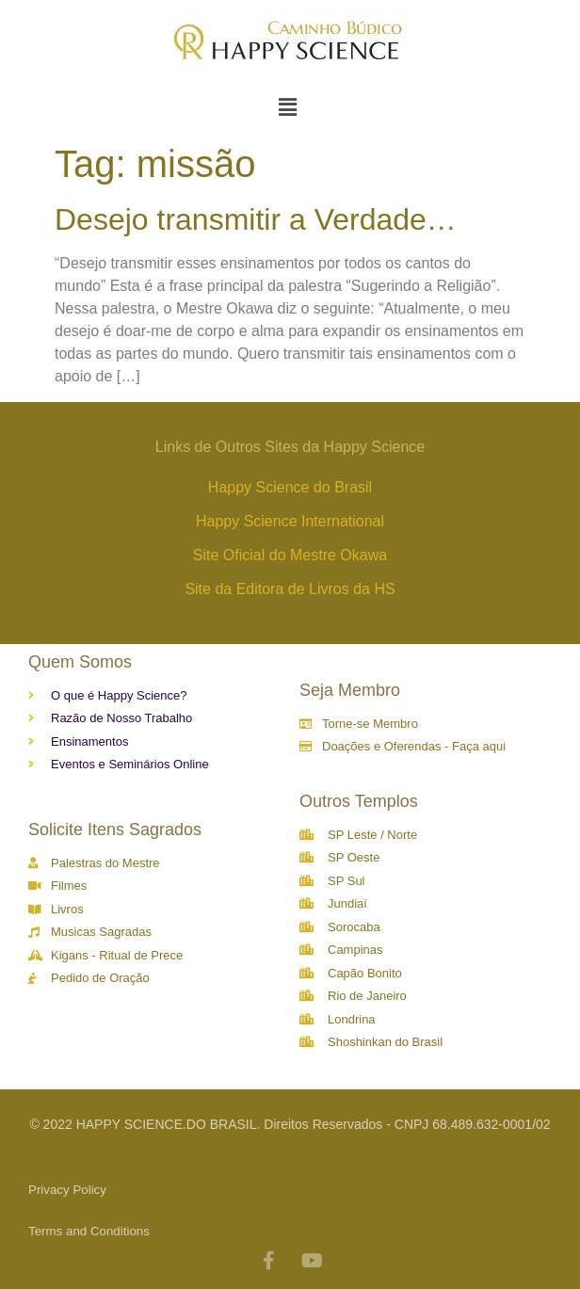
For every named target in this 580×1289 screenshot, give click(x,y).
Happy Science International (290, 521)
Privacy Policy (67, 1190)
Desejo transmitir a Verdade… (256, 219)
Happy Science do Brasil (290, 487)
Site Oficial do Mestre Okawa (290, 555)
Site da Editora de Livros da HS (290, 589)
